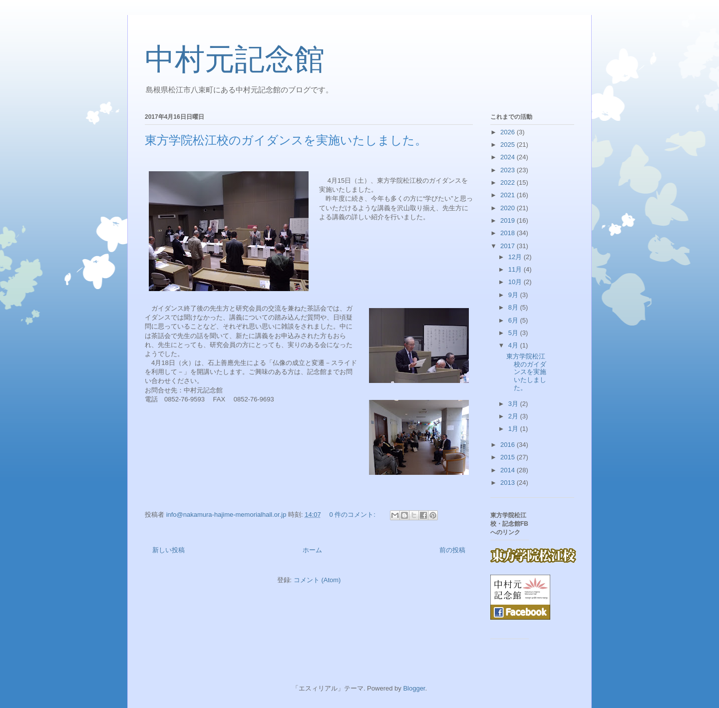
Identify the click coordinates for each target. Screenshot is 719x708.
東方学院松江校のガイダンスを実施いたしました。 (286, 140)
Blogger (414, 688)
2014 (508, 470)
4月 (514, 345)
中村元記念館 (235, 59)
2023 (508, 170)
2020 (508, 208)
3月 (514, 403)
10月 (516, 282)
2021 (508, 195)
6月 (514, 320)
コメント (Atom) (317, 580)
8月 (514, 307)
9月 (514, 295)
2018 (508, 233)
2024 (508, 157)
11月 (516, 269)
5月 (514, 333)
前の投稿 (452, 550)
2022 (508, 182)
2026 (508, 132)
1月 (514, 428)
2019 (508, 220)
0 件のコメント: (353, 514)
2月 (514, 416)
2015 (508, 457)
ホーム (312, 550)
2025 (508, 144)
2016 (508, 444)
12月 (516, 257)
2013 (508, 482)
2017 (508, 246)
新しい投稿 (168, 550)
